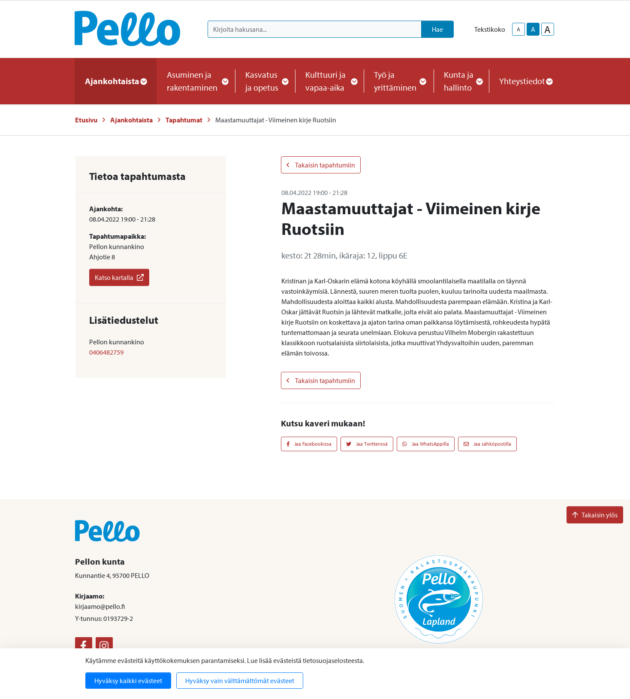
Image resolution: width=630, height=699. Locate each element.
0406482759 (106, 352)
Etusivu (86, 119)
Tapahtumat (184, 119)
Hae (437, 29)
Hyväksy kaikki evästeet (128, 680)
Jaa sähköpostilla (487, 444)
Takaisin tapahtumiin (320, 165)
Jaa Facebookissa (309, 444)
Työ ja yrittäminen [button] (398, 81)
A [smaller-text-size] (518, 29)
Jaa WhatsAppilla (425, 444)
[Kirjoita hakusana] (315, 29)
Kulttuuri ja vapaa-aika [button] (329, 81)
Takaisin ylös (595, 515)
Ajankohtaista (131, 119)
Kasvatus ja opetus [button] (265, 81)
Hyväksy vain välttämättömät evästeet (239, 680)
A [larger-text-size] (547, 29)
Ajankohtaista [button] (115, 81)
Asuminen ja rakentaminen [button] (196, 81)
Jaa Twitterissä (367, 444)
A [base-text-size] (533, 29)
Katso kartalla (119, 277)
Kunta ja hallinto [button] (461, 81)
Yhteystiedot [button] (525, 81)
